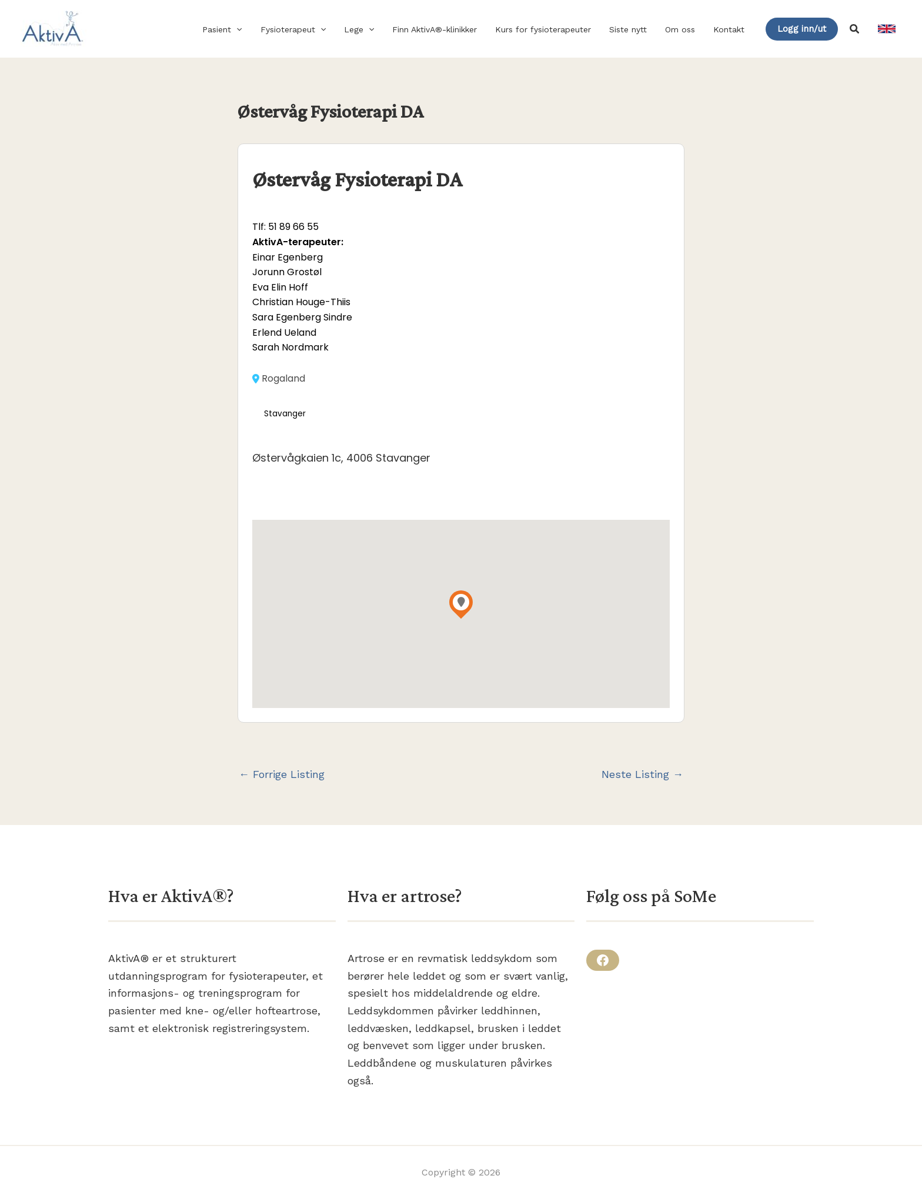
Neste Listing (642, 774)
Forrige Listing (282, 774)
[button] (250, 29)
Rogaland (278, 378)
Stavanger (285, 413)
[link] (887, 29)
